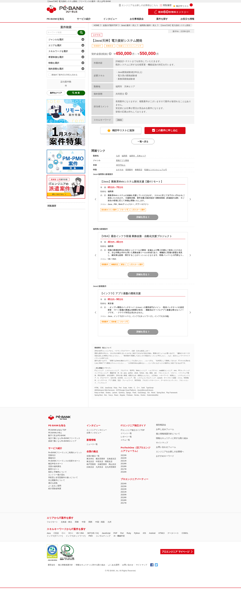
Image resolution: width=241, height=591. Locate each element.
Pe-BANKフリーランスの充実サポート (64, 461)
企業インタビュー (94, 433)
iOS (144, 533)
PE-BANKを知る (55, 19)
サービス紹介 (84, 19)
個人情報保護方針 (65, 565)
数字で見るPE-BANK (57, 435)
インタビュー (110, 19)
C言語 (56, 533)
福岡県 (124, 156)
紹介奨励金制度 (54, 488)
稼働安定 (138, 170)
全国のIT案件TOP (110, 25)
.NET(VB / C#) (93, 533)
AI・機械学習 (119, 536)
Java (119, 120)
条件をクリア (56, 93)
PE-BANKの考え (55, 433)
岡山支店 (112, 464)
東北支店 (90, 461)
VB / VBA (80, 533)
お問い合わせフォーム (166, 447)
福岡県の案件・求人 (148, 25)
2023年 (124, 455)
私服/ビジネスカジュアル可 (155, 170)
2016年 (124, 472)
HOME (96, 25)
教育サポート (53, 469)
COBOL (185, 533)
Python (137, 533)
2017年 (124, 469)
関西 (90, 522)
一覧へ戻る (143, 141)
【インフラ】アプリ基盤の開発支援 (120, 293)
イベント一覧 (126, 433)
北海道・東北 (66, 522)
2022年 (124, 458)
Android (152, 533)
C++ (63, 533)
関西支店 (108, 461)
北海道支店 (111, 459)
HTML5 (161, 533)
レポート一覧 (126, 437)
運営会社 (51, 565)
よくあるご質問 (54, 486)
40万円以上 (120, 165)
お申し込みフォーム (165, 429)
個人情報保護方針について (168, 434)
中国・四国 (100, 522)
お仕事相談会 (137, 19)
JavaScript (106, 533)
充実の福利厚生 (54, 466)
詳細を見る (142, 217)
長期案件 (129, 170)
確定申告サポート (55, 464)
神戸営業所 (91, 464)
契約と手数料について (57, 472)
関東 (77, 522)
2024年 (124, 484)
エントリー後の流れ (56, 475)
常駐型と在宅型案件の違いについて (63, 477)
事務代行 (52, 458)
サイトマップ (162, 442)
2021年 (124, 461)
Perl (122, 533)
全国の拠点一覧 (93, 456)
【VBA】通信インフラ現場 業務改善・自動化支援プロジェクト (136, 236)
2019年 (124, 464)
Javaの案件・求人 (128, 25)
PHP (115, 533)
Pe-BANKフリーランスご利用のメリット (65, 452)
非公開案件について (56, 480)
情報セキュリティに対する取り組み (172, 438)
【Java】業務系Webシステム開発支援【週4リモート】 (131, 181)
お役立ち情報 (187, 19)
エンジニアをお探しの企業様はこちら (138, 5)
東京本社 (90, 459)
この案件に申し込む (165, 130)
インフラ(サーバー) (55, 536)
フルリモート (52, 522)
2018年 (124, 466)
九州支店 (99, 467)
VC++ (70, 533)
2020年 (124, 495)
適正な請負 (52, 483)
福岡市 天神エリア (137, 156)
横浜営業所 (100, 459)
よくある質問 (113, 565)
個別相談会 (161, 425)
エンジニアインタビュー (97, 430)
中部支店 (99, 461)
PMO (91, 536)
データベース (173, 533)
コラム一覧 (125, 440)
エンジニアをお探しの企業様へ (170, 451)
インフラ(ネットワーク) (75, 536)
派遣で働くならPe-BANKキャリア (62, 441)
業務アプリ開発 (122, 160)
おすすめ (119, 170)
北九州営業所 (110, 467)
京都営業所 (102, 464)
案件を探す (162, 19)
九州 (118, 156)
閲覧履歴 (166, 5)
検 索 (76, 93)
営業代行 (52, 455)
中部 (83, 522)
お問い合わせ (127, 565)
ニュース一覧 (92, 444)
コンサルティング (103, 536)
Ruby (129, 533)
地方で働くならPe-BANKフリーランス (64, 438)
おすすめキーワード (165, 456)
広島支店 (90, 467)
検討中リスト (183, 5)
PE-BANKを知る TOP (57, 430)
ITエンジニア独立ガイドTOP (132, 430)
